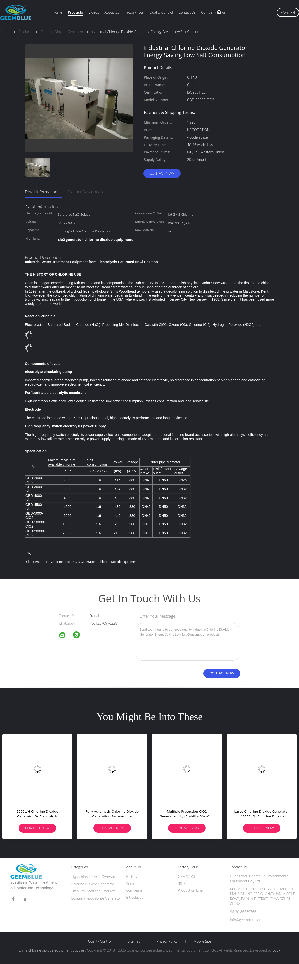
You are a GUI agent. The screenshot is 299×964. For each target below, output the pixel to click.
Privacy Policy (167, 941)
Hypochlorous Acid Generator (94, 876)
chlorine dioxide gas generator (73, 562)
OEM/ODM (186, 876)
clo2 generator (36, 562)
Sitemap (134, 941)
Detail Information (41, 192)
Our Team (134, 890)
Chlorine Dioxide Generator (92, 884)
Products (75, 12)
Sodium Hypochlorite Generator (96, 898)
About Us (111, 12)
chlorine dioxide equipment (118, 562)
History (131, 876)
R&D (181, 883)
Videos (93, 12)
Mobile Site (202, 941)
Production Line (190, 890)
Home (57, 12)
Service (131, 883)
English (288, 12)
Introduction (136, 897)
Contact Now (162, 173)
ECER (276, 950)
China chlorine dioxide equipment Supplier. (53, 950)
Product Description (85, 192)
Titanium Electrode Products (93, 891)
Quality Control (161, 12)
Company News (213, 12)
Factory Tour (134, 12)
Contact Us (187, 12)
